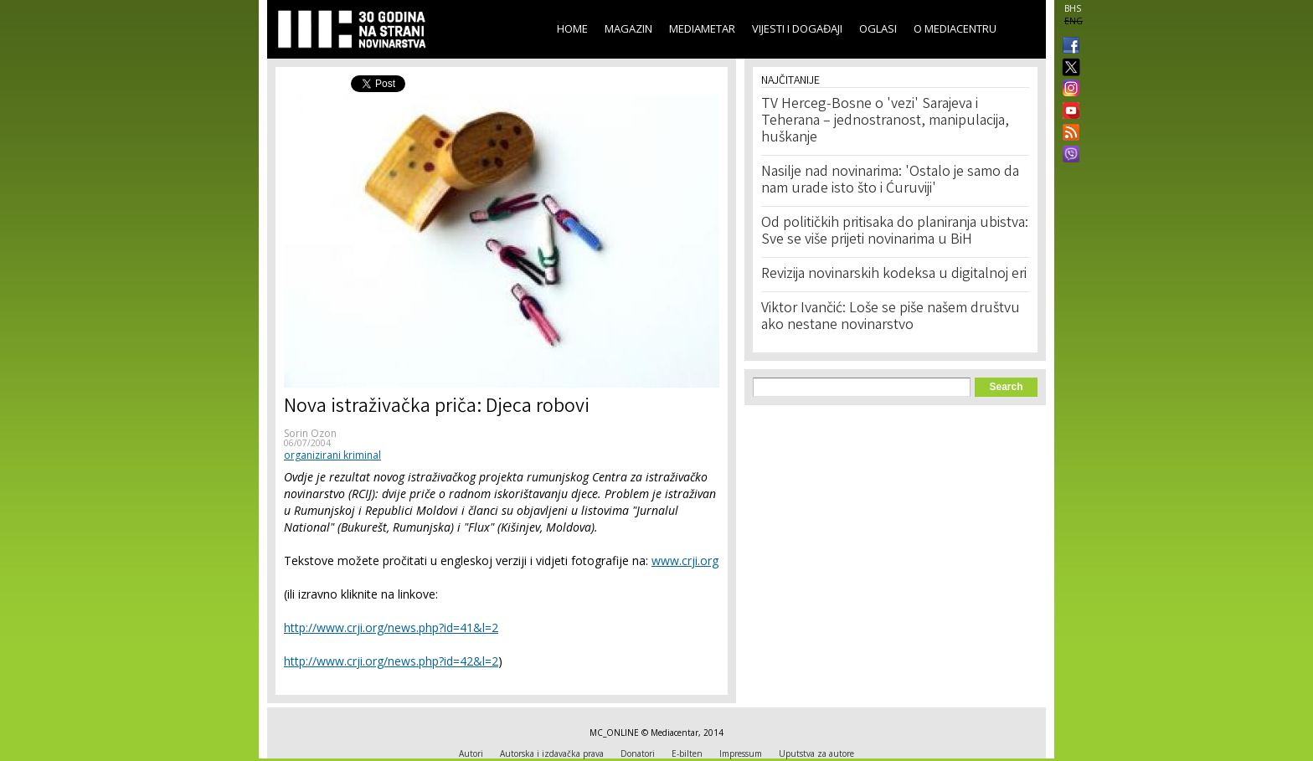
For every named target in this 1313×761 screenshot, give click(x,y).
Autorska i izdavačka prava (552, 753)
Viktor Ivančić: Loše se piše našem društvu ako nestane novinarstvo (890, 317)
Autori (471, 753)
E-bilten (687, 753)
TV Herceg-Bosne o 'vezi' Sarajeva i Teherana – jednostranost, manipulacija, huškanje (885, 121)
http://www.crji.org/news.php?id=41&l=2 (391, 627)
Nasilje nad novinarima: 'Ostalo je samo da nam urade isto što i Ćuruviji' (890, 181)
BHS (1072, 8)
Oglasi (878, 28)
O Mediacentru (955, 28)
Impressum (740, 753)
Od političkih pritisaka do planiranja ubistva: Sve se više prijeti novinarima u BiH (894, 232)
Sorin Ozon (310, 433)
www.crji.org (684, 560)
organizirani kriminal (332, 455)
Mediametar (702, 28)
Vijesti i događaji (797, 28)
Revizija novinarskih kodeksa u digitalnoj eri (894, 274)
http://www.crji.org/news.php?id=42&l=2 (391, 661)
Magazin (628, 28)
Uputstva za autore (816, 753)
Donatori (637, 753)
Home (572, 28)
